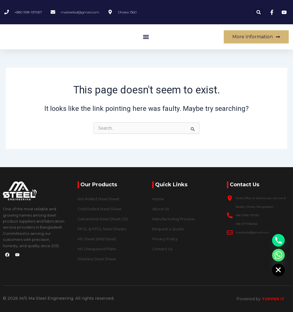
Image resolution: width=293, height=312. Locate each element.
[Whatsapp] (278, 255)
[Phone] (278, 240)
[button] (258, 12)
